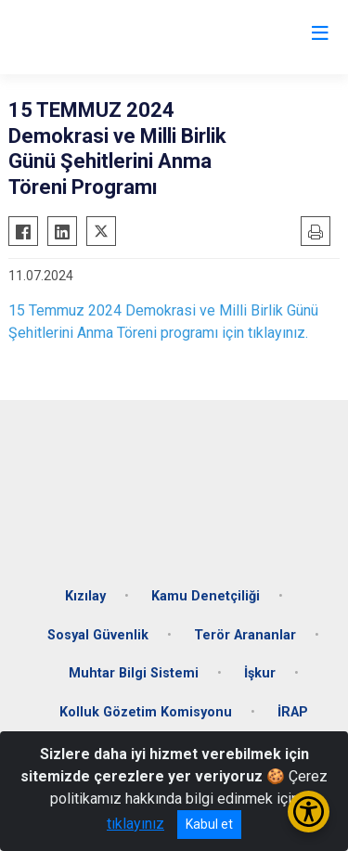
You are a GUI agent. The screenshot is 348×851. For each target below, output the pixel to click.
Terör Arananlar (245, 635)
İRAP (292, 712)
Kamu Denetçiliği (205, 596)
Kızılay (85, 596)
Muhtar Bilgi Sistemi (134, 673)
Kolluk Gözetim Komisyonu (145, 712)
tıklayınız (135, 823)
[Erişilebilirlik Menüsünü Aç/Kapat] (308, 811)
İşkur (260, 673)
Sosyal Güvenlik (97, 635)
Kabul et (209, 824)
